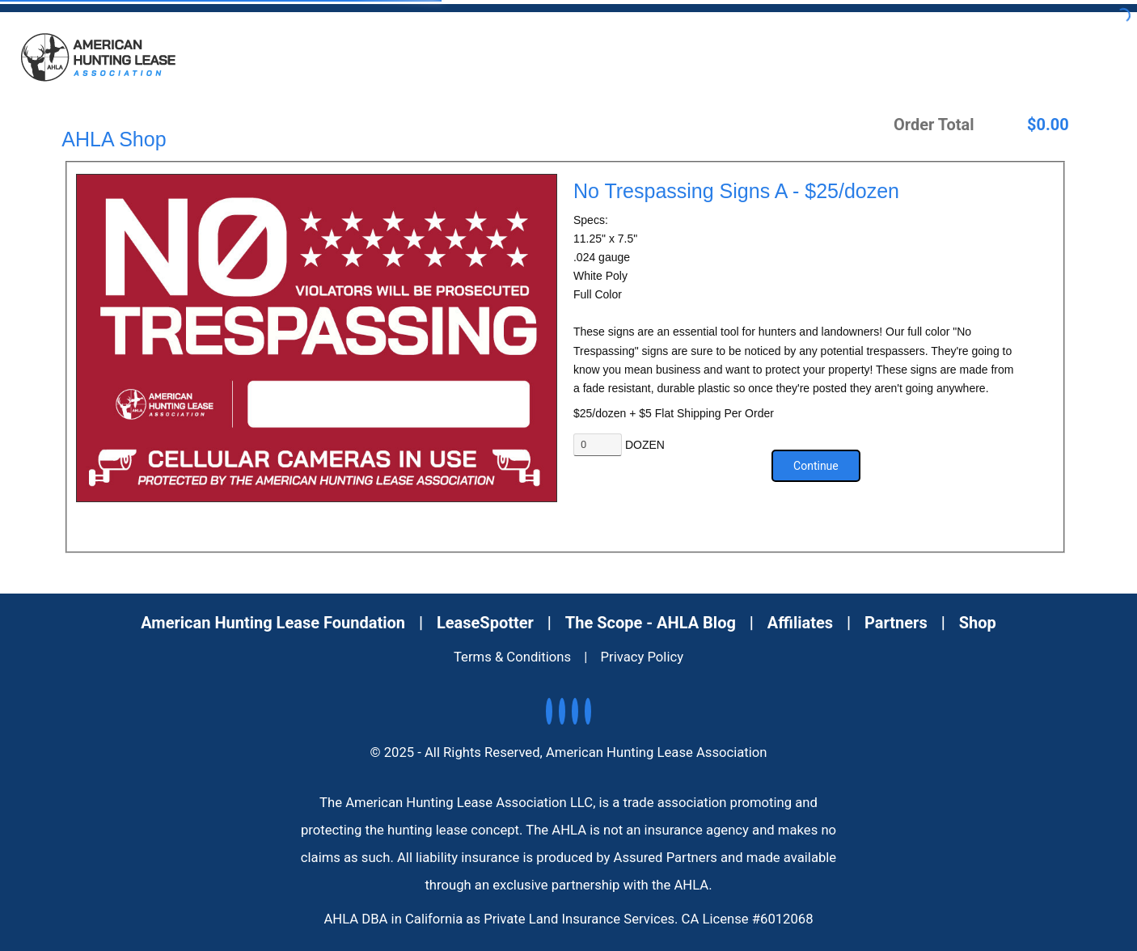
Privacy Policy (642, 657)
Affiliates (800, 622)
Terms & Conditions (512, 657)
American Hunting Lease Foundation (273, 622)
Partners (896, 622)
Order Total (934, 124)
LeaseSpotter (485, 622)
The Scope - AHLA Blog (650, 622)
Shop (977, 622)
